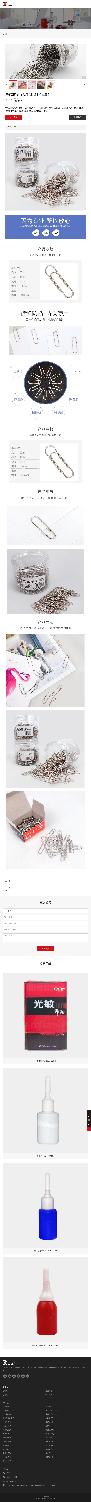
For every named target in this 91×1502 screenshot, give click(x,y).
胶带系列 (49, 1453)
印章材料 (49, 1438)
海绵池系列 (7, 1438)
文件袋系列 (7, 1453)
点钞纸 (48, 1426)
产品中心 (17, 99)
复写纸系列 (50, 1434)
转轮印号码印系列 (52, 1410)
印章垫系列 (7, 1414)
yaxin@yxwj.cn (11, 1481)
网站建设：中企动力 (41, 1498)
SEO (54, 1498)
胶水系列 (6, 1434)
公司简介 (6, 1391)
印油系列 (6, 1406)
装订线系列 (50, 1422)
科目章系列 (50, 1418)
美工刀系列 (50, 1445)
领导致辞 (6, 1395)
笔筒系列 (6, 1445)
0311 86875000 (11, 1477)
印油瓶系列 (7, 1422)
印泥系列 (6, 1410)
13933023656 (11, 1473)
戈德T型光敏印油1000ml (45, 1061)
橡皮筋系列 (50, 1430)
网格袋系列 (50, 1449)
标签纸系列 (7, 1430)
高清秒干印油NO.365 (45, 1156)
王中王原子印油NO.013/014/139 (45, 1345)
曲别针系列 (18, 101)
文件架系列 (50, 1441)
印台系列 (49, 1406)
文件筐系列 (7, 1441)
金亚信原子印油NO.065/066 (45, 1251)
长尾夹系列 (50, 1457)
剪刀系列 (6, 1449)
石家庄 (50, 1498)
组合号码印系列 (8, 1418)
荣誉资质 (49, 1395)
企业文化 (49, 1391)
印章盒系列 (7, 1426)
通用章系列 (50, 1414)
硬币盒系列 (7, 1461)
